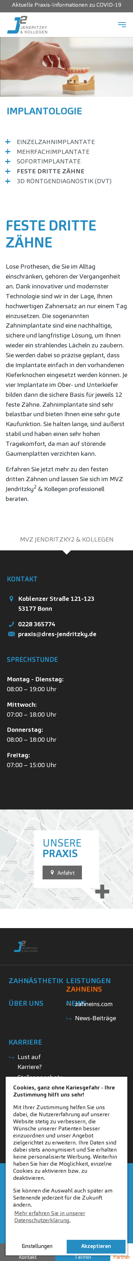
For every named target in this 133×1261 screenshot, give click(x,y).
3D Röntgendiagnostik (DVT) (64, 181)
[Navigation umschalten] (122, 25)
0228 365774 (36, 624)
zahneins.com (94, 1004)
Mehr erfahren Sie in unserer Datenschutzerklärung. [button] (49, 1216)
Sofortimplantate (49, 161)
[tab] (66, 539)
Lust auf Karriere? (29, 1062)
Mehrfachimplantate (53, 152)
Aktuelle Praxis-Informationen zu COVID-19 (66, 4)
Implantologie (44, 110)
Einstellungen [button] (37, 1246)
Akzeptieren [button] (96, 1246)
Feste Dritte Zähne (50, 171)
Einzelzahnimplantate (56, 142)
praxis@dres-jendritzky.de (57, 634)
